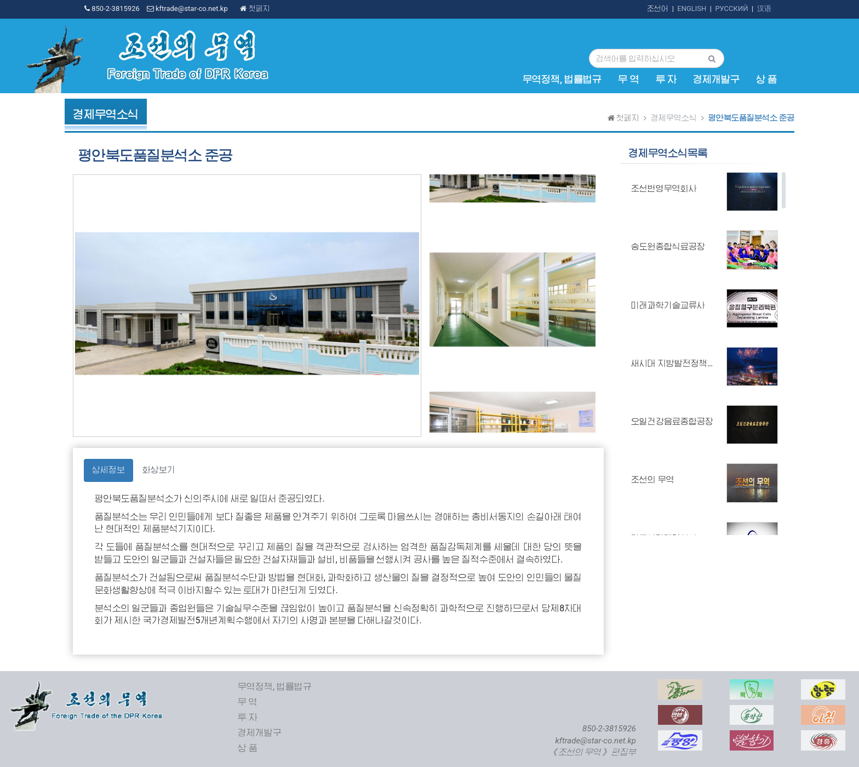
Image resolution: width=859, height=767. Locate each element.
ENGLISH (691, 8)
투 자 (666, 79)
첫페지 (255, 8)
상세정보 (108, 470)
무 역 (628, 79)
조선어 (657, 8)
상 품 (766, 79)
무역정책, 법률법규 (562, 79)
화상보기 (158, 470)
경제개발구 (716, 79)
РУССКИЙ (731, 8)
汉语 (764, 8)
